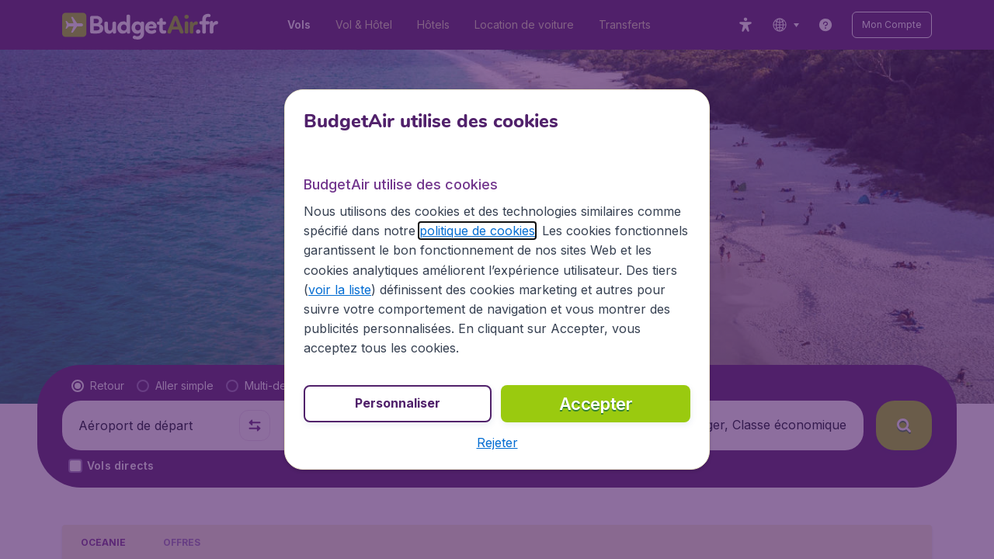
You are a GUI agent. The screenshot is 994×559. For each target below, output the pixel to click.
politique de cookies (477, 230)
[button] (497, 442)
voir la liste (339, 289)
